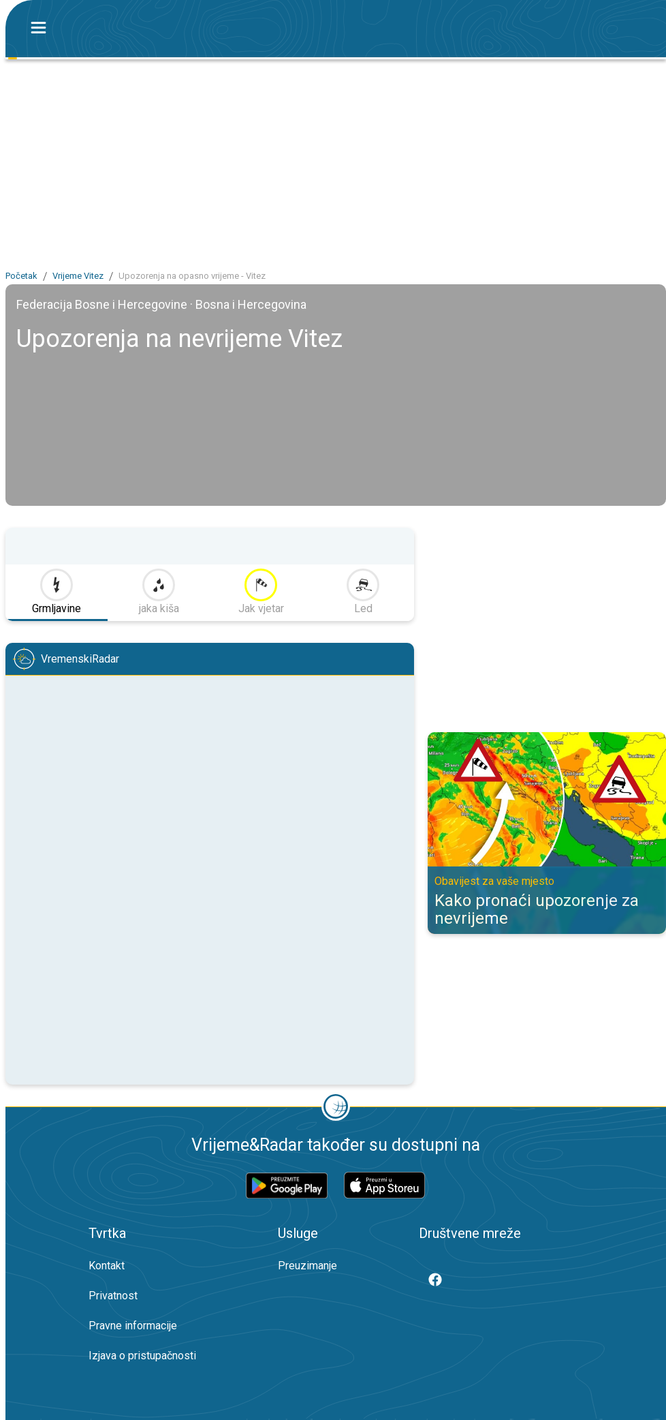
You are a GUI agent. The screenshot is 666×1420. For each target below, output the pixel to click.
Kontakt (107, 1265)
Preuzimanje (307, 1265)
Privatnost (113, 1295)
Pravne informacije (133, 1325)
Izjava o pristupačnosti (142, 1355)
